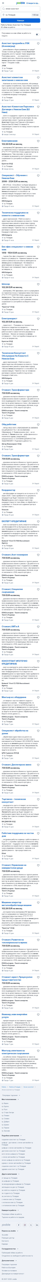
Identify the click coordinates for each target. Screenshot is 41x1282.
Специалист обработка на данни (15, 732)
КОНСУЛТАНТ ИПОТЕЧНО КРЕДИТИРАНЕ (14, 662)
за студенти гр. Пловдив (10, 1193)
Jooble (14, 1279)
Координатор (8, 490)
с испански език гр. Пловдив (12, 1202)
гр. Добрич (5, 1122)
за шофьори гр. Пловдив (10, 1181)
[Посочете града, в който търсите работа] (20, 14)
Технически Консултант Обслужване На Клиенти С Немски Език (15, 356)
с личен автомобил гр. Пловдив (13, 1157)
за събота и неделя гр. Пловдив (13, 1190)
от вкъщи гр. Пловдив (9, 1178)
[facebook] (19, 1225)
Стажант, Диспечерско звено (16, 765)
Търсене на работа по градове (13, 1217)
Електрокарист (9, 318)
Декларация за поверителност (13, 1274)
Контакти (5, 1241)
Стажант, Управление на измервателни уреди (14, 866)
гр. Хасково (6, 1131)
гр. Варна (5, 1103)
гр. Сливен (5, 1118)
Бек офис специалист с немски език (17, 248)
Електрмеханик (9, 141)
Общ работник (9, 424)
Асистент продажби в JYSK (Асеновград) (15, 44)
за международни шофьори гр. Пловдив (16, 1184)
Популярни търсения (11, 1095)
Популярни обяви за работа (12, 1214)
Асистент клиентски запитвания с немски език (15, 78)
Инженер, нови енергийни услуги (14, 1015)
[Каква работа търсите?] (20, 8)
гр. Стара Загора (8, 1112)
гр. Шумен (5, 1125)
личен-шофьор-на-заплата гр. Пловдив (16, 1160)
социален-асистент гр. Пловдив (13, 1139)
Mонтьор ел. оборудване (14, 697)
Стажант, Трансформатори (15, 390)
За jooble (5, 1235)
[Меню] (3, 3)
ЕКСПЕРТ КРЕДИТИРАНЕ (14, 521)
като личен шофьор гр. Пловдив (13, 1154)
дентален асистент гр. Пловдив (13, 1151)
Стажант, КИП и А (10, 626)
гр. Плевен (5, 1115)
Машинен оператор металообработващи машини (16, 903)
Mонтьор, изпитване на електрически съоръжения (15, 1052)
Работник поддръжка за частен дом (18, 834)
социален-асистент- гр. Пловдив (14, 1166)
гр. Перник (5, 1128)
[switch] (37, 34)
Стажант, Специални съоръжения (12, 590)
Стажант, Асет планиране (15, 555)
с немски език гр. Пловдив (11, 1199)
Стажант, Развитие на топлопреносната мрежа (14, 941)
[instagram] (25, 1225)
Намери (20, 20)
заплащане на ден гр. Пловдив (13, 1187)
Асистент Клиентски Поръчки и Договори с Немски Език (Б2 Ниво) (18, 109)
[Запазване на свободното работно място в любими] (38, 43)
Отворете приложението (33, 3)
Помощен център (8, 1238)
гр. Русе (4, 1109)
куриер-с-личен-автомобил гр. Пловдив (16, 1163)
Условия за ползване (9, 1271)
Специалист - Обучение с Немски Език (14, 176)
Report (35, 71)
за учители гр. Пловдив (10, 1196)
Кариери (5, 1244)
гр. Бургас (5, 1106)
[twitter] (31, 1225)
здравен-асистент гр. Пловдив (13, 1169)
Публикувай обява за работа (12, 1253)
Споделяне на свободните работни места (17, 1256)
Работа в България (8, 1267)
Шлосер (6, 284)
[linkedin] (37, 1225)
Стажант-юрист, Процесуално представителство (17, 978)
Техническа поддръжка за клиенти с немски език (15, 214)
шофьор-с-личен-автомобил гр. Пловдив (16, 1148)
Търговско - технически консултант (14, 800)
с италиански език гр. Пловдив (13, 1205)
